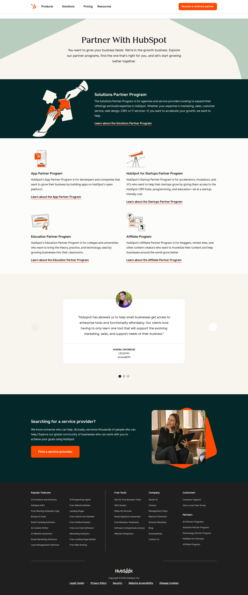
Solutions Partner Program (196, 527)
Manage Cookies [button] (169, 583)
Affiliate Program (191, 544)
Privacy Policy (99, 583)
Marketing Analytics (80, 534)
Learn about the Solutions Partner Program (123, 123)
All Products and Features (44, 500)
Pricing (88, 6)
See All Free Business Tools (127, 500)
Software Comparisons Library (129, 528)
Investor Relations (158, 522)
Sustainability (155, 534)
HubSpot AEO (38, 505)
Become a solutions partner (198, 6)
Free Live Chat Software (82, 528)
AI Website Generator (41, 534)
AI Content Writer (39, 528)
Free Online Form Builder (82, 516)
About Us (153, 500)
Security (117, 583)
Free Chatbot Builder (80, 522)
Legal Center (77, 583)
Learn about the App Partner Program (56, 197)
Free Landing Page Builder (83, 539)
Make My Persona (123, 511)
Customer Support (192, 500)
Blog (151, 528)
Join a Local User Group (194, 505)
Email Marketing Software (44, 539)
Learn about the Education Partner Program (60, 260)
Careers (152, 505)
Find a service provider (55, 452)
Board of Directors (158, 516)
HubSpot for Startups (193, 539)
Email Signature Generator (127, 516)
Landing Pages (77, 511)
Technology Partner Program (197, 533)
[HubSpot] (33, 6)
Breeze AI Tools (38, 516)
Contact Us (154, 539)
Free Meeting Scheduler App (45, 511)
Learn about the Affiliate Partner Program (154, 260)
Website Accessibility (140, 583)
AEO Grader (120, 505)
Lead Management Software (45, 545)
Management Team (158, 511)
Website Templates (123, 534)
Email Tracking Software (43, 522)
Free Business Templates (126, 522)
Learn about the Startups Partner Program (154, 201)
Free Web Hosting (78, 545)
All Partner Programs (193, 522)
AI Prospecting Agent (80, 500)
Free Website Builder (80, 505)
